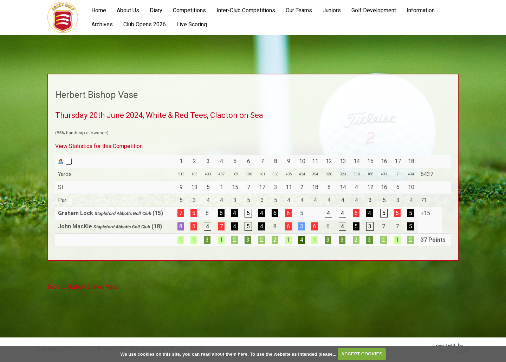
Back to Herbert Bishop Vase (82, 286)
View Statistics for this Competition (99, 146)
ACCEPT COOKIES (361, 353)
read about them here (224, 353)
